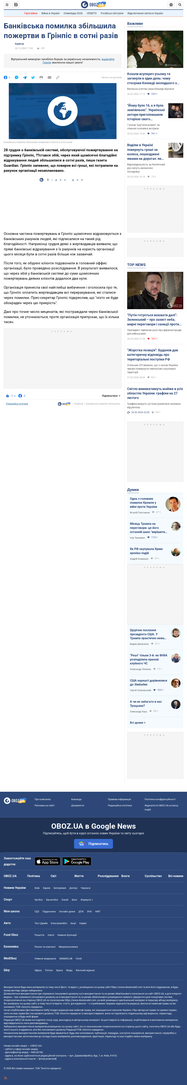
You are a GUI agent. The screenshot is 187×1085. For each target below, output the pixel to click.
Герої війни (30, 13)
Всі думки (136, 722)
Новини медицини (45, 958)
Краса (59, 970)
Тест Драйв (41, 923)
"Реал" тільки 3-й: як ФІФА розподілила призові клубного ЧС (148, 659)
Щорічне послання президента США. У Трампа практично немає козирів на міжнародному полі (148, 634)
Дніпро (73, 888)
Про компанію (43, 799)
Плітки (49, 970)
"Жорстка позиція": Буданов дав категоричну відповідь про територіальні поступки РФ (152, 354)
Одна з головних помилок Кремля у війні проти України (143, 503)
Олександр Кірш (138, 711)
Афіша (38, 970)
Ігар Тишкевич (137, 538)
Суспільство (153, 876)
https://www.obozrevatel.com (126, 987)
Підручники (49, 911)
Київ (37, 888)
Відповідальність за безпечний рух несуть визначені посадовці (146, 168)
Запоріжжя (59, 888)
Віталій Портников (140, 512)
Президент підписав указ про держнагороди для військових (154, 332)
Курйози (19, 44)
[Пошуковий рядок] (180, 4)
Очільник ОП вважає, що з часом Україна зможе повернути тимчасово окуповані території (152, 369)
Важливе (135, 23)
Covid (79, 958)
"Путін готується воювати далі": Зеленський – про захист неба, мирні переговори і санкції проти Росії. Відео (153, 320)
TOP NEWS (136, 264)
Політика (33, 876)
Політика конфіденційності (160, 799)
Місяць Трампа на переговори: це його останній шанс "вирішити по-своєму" (147, 528)
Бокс (74, 899)
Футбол (39, 899)
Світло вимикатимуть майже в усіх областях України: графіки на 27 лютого (155, 393)
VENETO (92, 13)
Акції (73, 923)
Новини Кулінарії (67, 935)
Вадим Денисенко (139, 644)
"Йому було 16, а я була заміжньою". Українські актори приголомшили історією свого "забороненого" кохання (146, 112)
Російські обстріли (112, 13)
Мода (69, 970)
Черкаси (86, 888)
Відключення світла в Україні (145, 13)
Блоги (125, 876)
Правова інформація (119, 799)
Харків (46, 888)
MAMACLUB (65, 958)
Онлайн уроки (67, 911)
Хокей (65, 899)
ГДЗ (37, 911)
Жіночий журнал (85, 970)
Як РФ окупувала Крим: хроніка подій (146, 551)
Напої (51, 935)
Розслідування (108, 876)
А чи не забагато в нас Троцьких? (146, 704)
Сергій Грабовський (140, 690)
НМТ (97, 911)
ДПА (81, 911)
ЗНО (89, 911)
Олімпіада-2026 (73, 13)
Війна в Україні (50, 13)
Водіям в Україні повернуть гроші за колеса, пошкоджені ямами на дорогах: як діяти (144, 152)
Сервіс (83, 923)
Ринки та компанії (45, 946)
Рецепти (39, 935)
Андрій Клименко (139, 559)
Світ (53, 876)
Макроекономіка (68, 946)
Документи (77, 805)
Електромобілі (59, 923)
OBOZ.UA (159, 993)
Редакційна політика (17, 403)
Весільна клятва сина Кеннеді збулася (150, 88)
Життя (79, 876)
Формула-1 (87, 899)
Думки (133, 489)
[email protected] (47, 1058)
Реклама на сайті (44, 805)
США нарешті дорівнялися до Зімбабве (148, 682)
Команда (76, 799)
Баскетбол (52, 899)
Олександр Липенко (140, 669)
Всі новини (175, 876)
